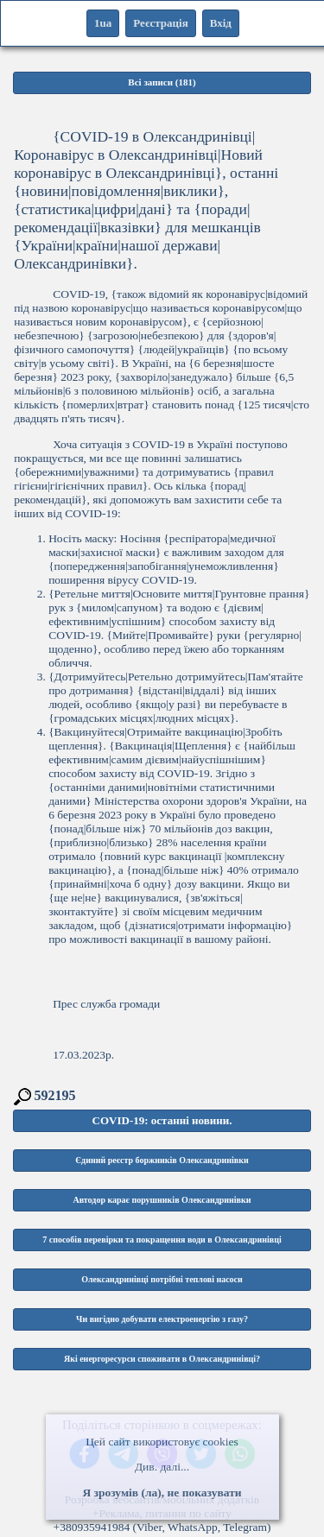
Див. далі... (162, 1466)
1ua (102, 22)
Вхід (221, 22)
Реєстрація (160, 22)
